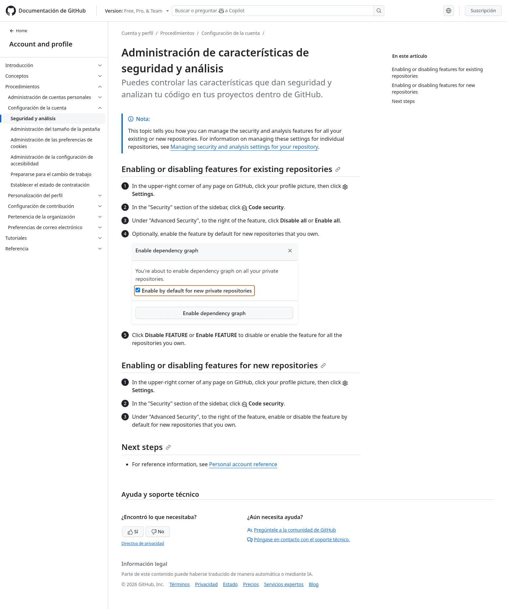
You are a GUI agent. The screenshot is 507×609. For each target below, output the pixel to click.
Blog (314, 584)
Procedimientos (177, 33)
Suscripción (483, 10)
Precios (251, 584)
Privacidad (206, 584)
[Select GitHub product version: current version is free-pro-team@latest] (137, 11)
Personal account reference (243, 464)
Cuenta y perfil (137, 33)
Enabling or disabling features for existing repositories (230, 168)
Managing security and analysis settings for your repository (244, 146)
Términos (180, 584)
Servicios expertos (284, 584)
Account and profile (40, 44)
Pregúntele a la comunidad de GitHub (291, 530)
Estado (230, 584)
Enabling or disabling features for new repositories (223, 365)
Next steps (146, 446)
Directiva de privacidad (142, 543)
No (157, 531)
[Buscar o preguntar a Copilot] (278, 10)
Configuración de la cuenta (230, 33)
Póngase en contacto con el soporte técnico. (298, 539)
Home (18, 31)
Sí (133, 531)
